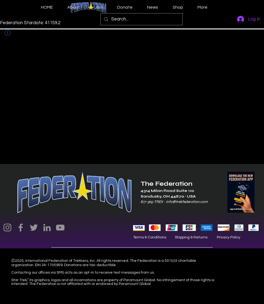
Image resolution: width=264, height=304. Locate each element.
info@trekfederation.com (187, 201)
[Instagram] (7, 227)
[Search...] (141, 19)
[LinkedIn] (47, 227)
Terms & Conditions (149, 237)
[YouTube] (60, 227)
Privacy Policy (228, 237)
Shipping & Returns (191, 237)
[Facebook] (20, 227)
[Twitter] (34, 227)
